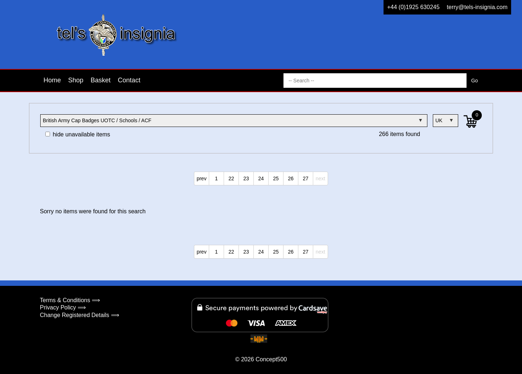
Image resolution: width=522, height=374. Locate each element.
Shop (75, 80)
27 (305, 178)
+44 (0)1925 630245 (413, 7)
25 (276, 178)
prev (201, 178)
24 (261, 178)
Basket (101, 80)
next (320, 178)
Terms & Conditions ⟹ (70, 300)
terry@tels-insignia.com (477, 7)
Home (52, 80)
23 (246, 178)
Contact (129, 80)
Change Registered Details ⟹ (79, 315)
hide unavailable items (77, 134)
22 (231, 178)
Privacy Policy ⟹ (63, 307)
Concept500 (271, 359)
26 (291, 178)
